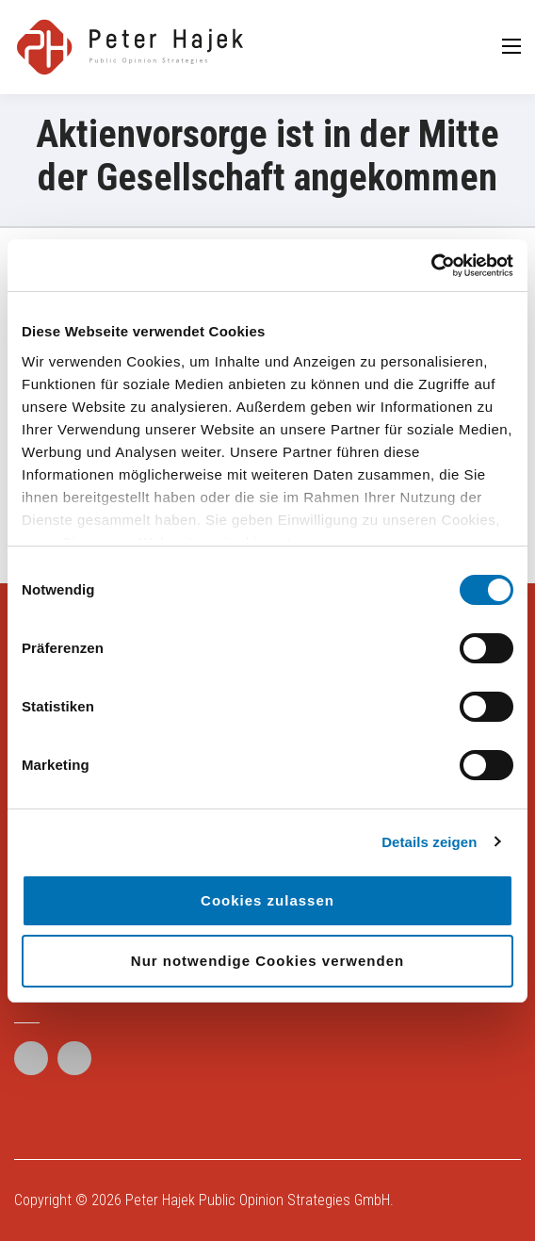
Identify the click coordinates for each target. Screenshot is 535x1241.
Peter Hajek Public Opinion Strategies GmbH (257, 1200)
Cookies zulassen (267, 900)
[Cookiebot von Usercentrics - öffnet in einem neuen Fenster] (431, 265)
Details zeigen (429, 842)
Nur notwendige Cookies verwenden (267, 961)
